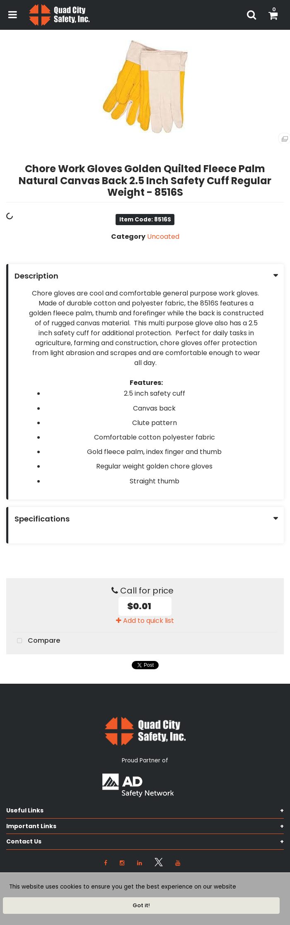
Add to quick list (145, 620)
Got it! (141, 905)
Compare (36, 641)
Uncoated (163, 236)
